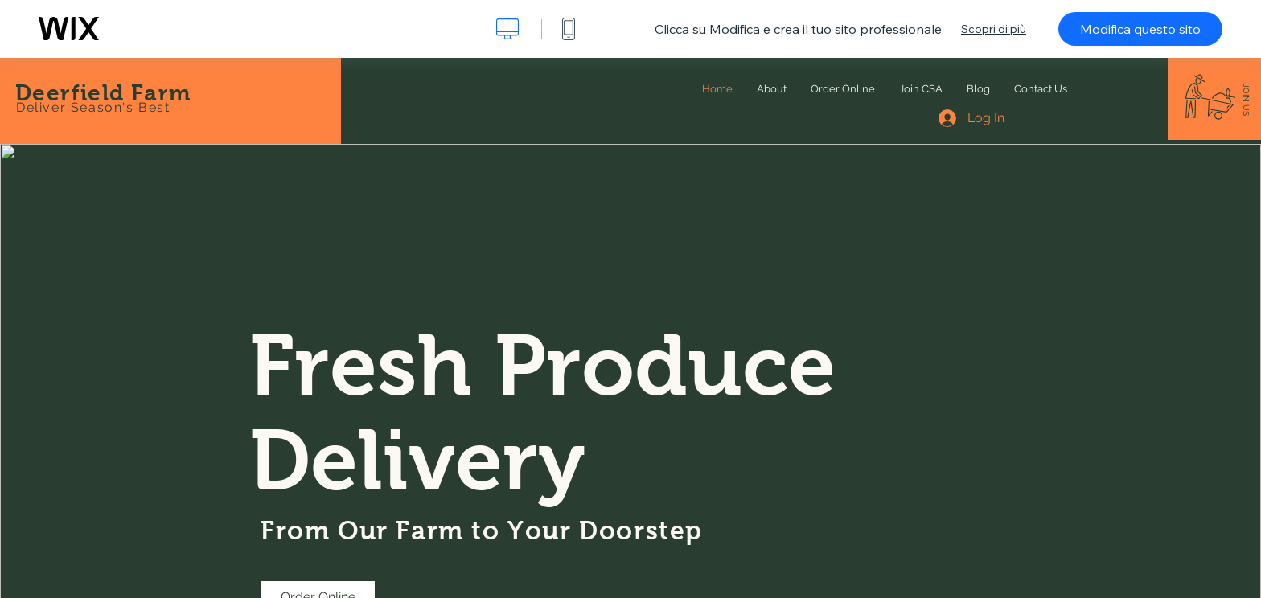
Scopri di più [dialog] (993, 29)
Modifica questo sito (1140, 29)
